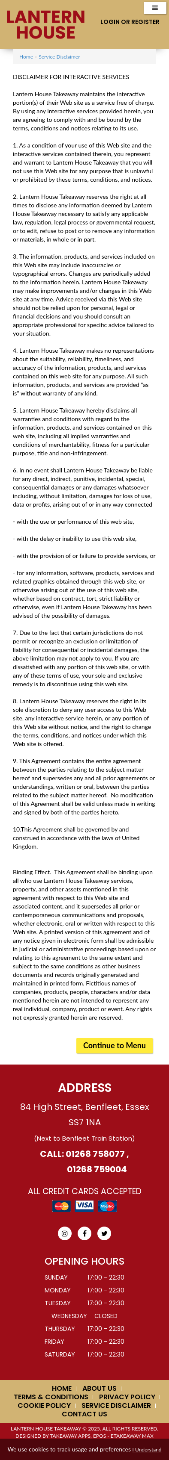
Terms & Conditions (51, 1397)
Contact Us (84, 1414)
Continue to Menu (114, 1045)
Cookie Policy (44, 1405)
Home (26, 56)
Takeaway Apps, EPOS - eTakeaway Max (102, 1436)
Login (110, 22)
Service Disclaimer (59, 56)
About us (99, 1388)
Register (145, 22)
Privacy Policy (127, 1397)
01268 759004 (97, 1169)
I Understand (147, 1449)
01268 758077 (94, 1154)
